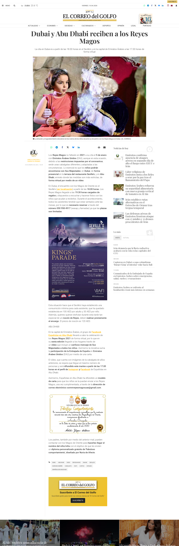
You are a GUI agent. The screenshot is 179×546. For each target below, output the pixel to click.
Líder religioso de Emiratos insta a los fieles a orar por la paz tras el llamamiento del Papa (139, 176)
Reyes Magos (76, 462)
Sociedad (69, 26)
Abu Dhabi (61, 462)
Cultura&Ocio (88, 26)
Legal (133, 26)
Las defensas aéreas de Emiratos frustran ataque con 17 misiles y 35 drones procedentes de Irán (139, 218)
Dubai (54, 462)
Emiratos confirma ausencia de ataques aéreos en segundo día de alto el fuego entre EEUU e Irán (139, 160)
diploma (89, 466)
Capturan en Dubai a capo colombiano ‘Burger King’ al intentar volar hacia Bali (132, 263)
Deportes (107, 26)
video (68, 462)
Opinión (120, 26)
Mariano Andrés (57, 466)
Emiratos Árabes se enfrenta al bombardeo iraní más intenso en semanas (133, 288)
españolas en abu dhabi (59, 469)
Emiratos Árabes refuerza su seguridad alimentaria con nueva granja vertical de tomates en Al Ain (139, 190)
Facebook (85, 369)
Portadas (147, 26)
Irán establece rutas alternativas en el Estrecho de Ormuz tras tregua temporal (138, 204)
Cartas (82, 466)
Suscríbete (172, 1)
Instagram (73, 369)
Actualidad (33, 26)
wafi (75, 466)
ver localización (64, 189)
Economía (51, 26)
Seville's (92, 462)
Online (85, 462)
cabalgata (68, 466)
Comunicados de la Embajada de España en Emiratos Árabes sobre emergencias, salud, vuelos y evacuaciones (133, 276)
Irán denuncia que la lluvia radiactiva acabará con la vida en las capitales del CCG (131, 251)
